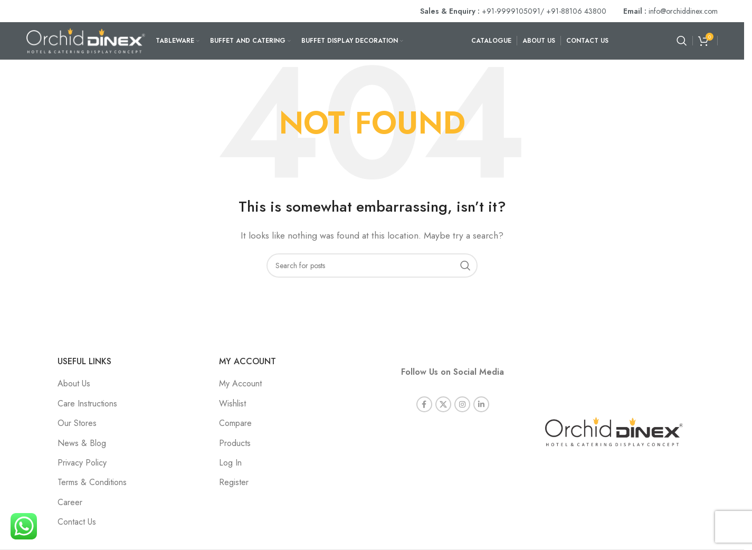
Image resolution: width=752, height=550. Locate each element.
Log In (230, 463)
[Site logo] (85, 40)
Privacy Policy (82, 463)
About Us (74, 383)
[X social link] (443, 404)
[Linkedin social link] (481, 404)
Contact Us (77, 522)
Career (70, 502)
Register (234, 482)
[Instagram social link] (462, 404)
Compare (235, 423)
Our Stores (77, 423)
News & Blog (82, 443)
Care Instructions (87, 403)
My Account (240, 383)
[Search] (681, 40)
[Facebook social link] (424, 404)
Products (235, 443)
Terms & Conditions (92, 482)
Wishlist (232, 403)
